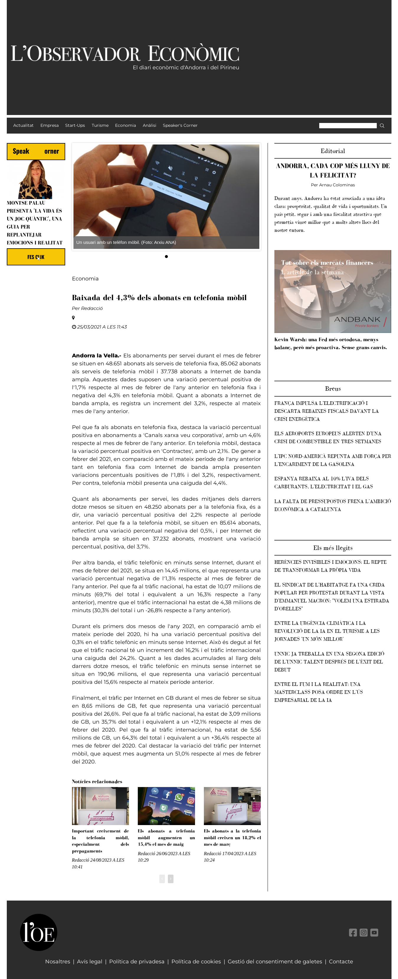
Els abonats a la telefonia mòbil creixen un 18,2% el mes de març (232, 837)
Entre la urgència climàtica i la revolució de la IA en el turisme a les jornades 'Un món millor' (327, 631)
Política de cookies (196, 961)
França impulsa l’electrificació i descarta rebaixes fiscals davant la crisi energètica (326, 411)
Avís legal (89, 961)
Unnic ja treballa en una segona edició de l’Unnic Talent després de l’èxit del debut (329, 662)
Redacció (92, 308)
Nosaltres (57, 961)
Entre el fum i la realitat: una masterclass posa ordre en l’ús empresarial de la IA (318, 692)
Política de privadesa (137, 961)
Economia (85, 278)
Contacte (341, 961)
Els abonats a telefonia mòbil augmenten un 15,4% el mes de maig (166, 837)
